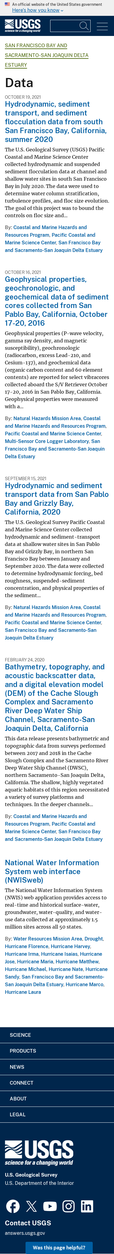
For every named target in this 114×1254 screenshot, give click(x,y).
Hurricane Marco (84, 984)
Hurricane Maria (35, 962)
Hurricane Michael (25, 969)
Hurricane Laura (23, 992)
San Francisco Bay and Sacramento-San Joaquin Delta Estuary (46, 55)
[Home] (22, 31)
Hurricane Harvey (70, 946)
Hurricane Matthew (77, 962)
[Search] (84, 26)
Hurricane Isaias (59, 954)
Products (23, 1051)
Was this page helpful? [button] (59, 1248)
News (17, 1067)
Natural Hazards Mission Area (47, 418)
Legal (18, 1115)
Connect (21, 1083)
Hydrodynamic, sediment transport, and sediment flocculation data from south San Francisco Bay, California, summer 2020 (56, 121)
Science (20, 1035)
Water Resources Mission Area (47, 939)
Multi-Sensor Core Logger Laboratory (47, 441)
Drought (94, 939)
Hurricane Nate (66, 969)
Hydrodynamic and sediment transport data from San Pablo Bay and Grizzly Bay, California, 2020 (57, 498)
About (18, 1099)
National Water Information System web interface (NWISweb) (52, 871)
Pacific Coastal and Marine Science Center (53, 434)
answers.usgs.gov (25, 1233)
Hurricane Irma (22, 954)
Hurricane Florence (26, 946)
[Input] (70, 26)
